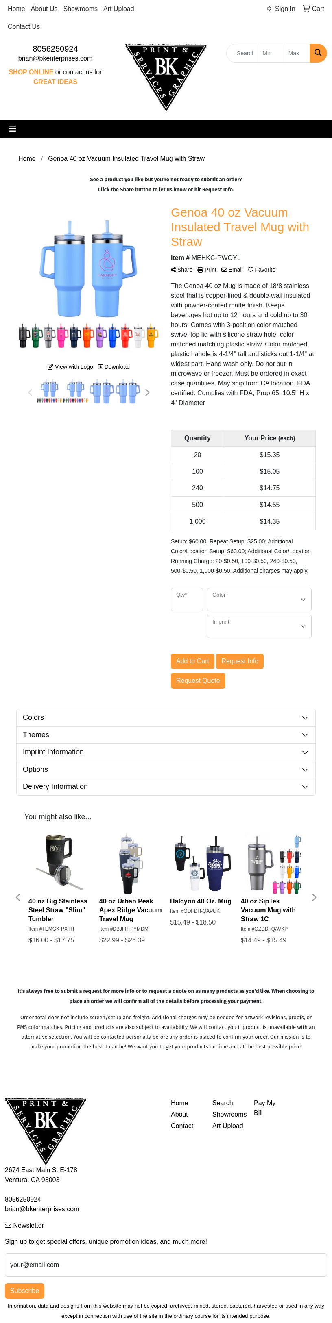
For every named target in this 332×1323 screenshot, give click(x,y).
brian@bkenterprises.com (55, 58)
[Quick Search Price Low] (271, 53)
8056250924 (55, 48)
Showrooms (80, 8)
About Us (44, 8)
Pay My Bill (264, 1108)
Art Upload (118, 8)
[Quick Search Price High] (297, 53)
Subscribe (24, 1290)
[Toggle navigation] (12, 128)
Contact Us (24, 26)
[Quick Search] (242, 53)
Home (16, 8)
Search (222, 1103)
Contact (182, 1125)
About (179, 1114)
